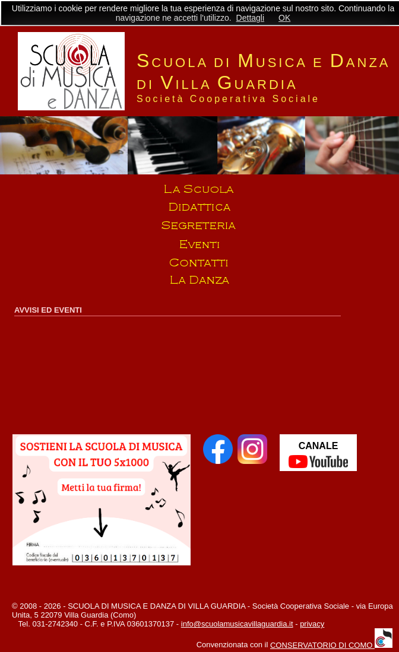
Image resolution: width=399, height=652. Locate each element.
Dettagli (250, 18)
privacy (312, 623)
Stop (206, 178)
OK (284, 18)
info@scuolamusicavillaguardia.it (237, 623)
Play (192, 178)
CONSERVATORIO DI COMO (331, 645)
